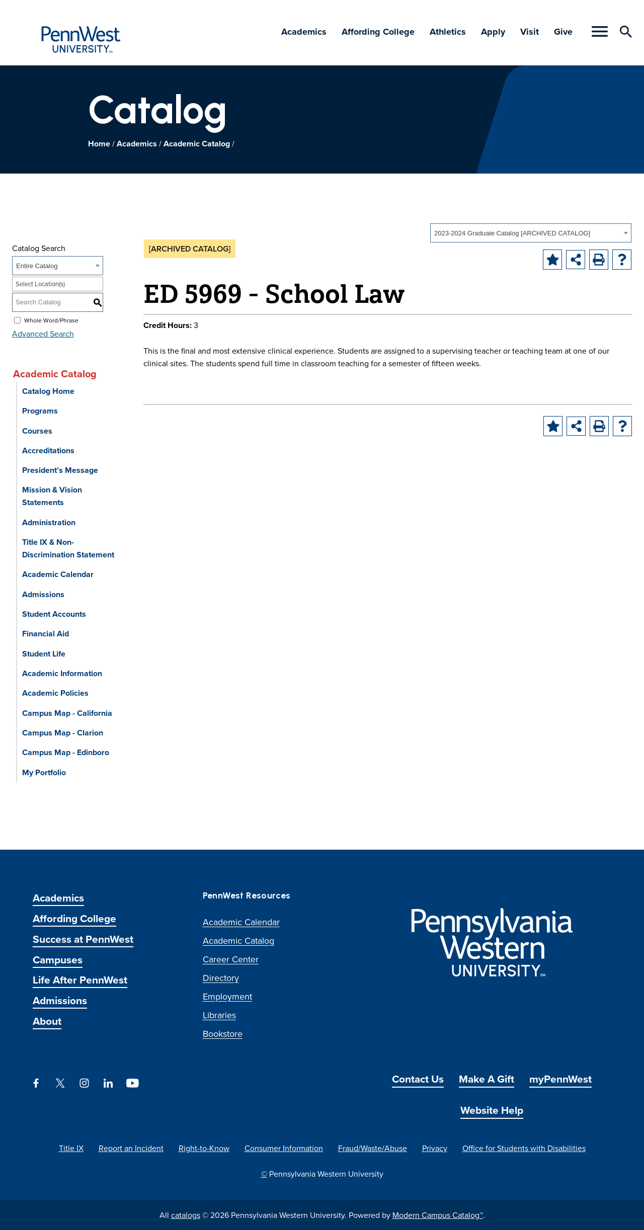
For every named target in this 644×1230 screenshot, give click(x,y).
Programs (40, 411)
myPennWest (560, 1079)
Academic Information (62, 673)
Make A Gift (486, 1079)
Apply (493, 31)
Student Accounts (54, 614)
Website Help (491, 1110)
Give (563, 31)
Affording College (378, 31)
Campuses (58, 959)
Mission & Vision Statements (52, 496)
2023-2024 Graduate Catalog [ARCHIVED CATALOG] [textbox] (512, 233)
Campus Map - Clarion (62, 733)
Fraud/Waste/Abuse (372, 1148)
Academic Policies (55, 693)
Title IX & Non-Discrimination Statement (68, 548)
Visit (529, 31)
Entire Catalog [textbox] (36, 266)
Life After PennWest (80, 980)
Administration (48, 522)
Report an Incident (131, 1148)
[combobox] (530, 232)
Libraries (219, 1015)
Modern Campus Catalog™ (437, 1214)
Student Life (43, 654)
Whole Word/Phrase (51, 319)
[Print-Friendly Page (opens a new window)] (598, 260)
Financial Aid (45, 633)
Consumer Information (284, 1148)
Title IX (71, 1148)
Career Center (231, 959)
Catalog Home (48, 391)
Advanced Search (43, 333)
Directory (221, 977)
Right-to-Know (204, 1148)
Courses (37, 431)
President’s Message (60, 470)
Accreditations (48, 450)
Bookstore (223, 1033)
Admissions (43, 594)
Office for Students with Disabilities (524, 1148)
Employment (227, 996)
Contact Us (418, 1079)
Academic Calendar (58, 574)
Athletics (448, 31)
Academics (304, 31)
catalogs (185, 1214)
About (47, 1021)
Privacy (434, 1148)
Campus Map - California (67, 713)
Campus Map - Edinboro (65, 752)
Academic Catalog (197, 143)
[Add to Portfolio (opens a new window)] (552, 260)
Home (99, 143)
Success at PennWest (83, 939)
